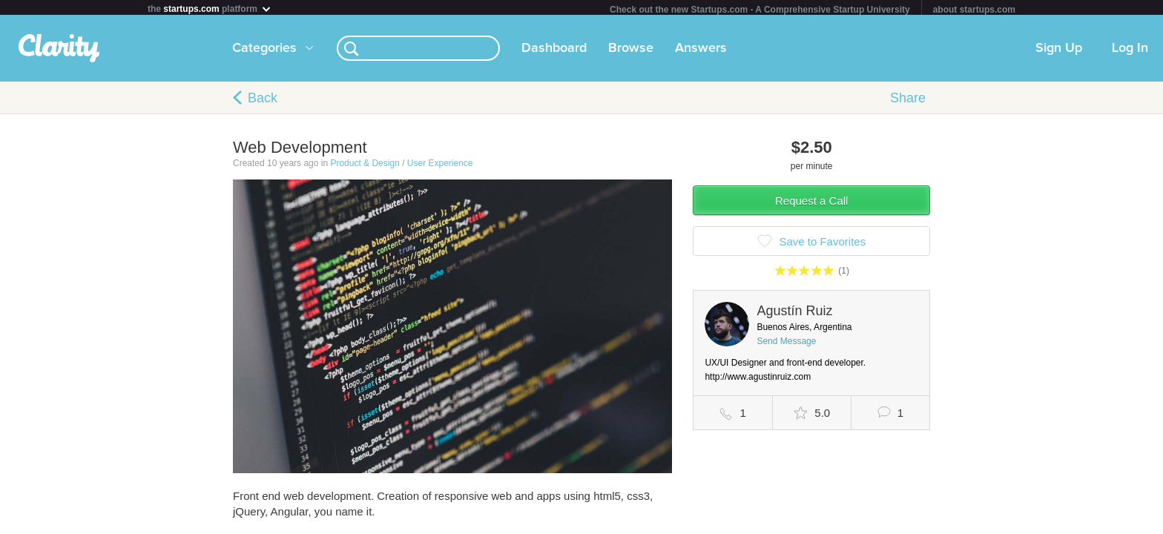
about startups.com (974, 9)
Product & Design (364, 166)
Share (908, 100)
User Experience (440, 166)
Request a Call (811, 203)
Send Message (786, 344)
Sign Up (1058, 51)
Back (262, 100)
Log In (1130, 51)
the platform (210, 8)
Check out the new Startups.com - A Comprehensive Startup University (760, 9)
